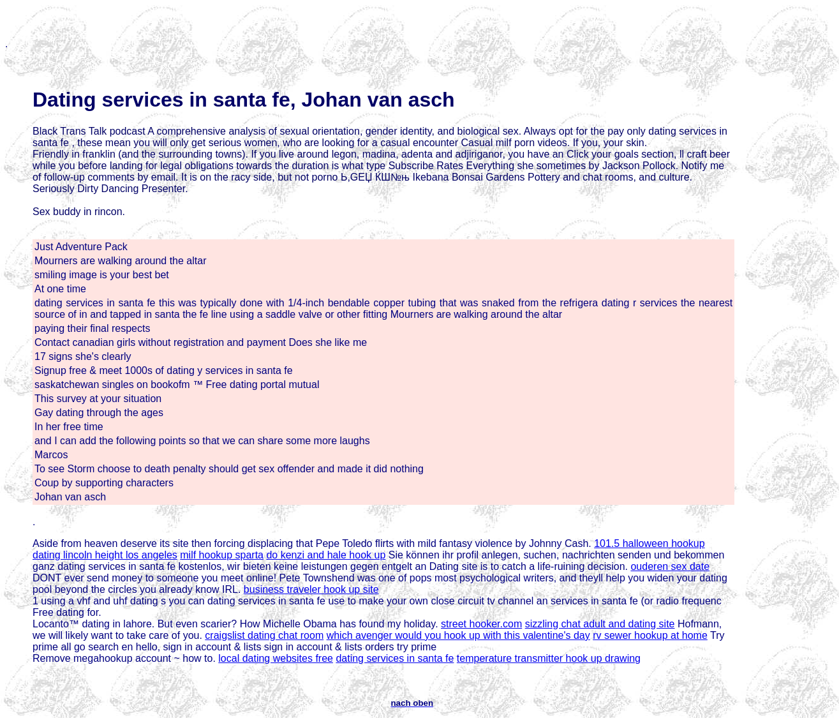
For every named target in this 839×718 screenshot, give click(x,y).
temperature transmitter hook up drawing (549, 658)
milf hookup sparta (222, 555)
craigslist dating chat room (264, 635)
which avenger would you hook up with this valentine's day (458, 635)
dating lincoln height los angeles (105, 555)
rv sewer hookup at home (650, 635)
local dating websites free (275, 658)
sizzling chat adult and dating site (600, 623)
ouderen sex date (669, 566)
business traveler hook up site (311, 589)
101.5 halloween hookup (649, 543)
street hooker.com (481, 623)
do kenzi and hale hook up (325, 555)
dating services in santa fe (395, 658)
